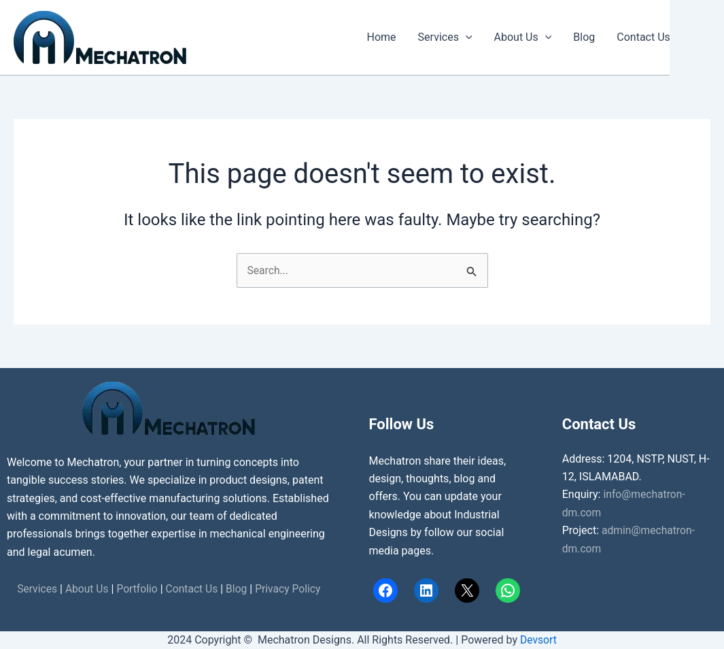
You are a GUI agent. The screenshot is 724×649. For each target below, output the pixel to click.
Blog (584, 37)
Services (445, 37)
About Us (523, 37)
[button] (465, 37)
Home (381, 37)
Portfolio (137, 588)
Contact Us (643, 37)
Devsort (538, 639)
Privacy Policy (290, 588)
